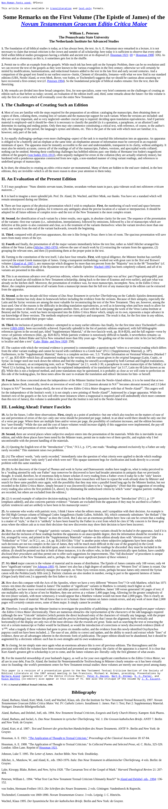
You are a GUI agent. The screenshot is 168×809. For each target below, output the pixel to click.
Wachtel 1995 (102, 267)
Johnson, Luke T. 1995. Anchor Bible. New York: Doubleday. (49, 757)
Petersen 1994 (55, 82)
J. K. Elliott (151, 682)
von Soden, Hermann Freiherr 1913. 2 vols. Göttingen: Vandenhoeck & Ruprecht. (71, 791)
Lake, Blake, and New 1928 (50, 342)
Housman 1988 (145, 56)
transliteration (61, 9)
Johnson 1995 (46, 567)
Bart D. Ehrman (122, 678)
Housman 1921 (119, 56)
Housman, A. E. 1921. (14, 741)
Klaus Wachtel (10, 682)
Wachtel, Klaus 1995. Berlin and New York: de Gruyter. (62, 804)
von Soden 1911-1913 (41, 156)
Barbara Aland (10, 678)
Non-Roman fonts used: (16, 3)
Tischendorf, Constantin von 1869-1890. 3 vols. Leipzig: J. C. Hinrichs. (61, 798)
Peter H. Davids (98, 678)
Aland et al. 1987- (23, 264)
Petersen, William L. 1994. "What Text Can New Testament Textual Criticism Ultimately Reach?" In (60, 782)
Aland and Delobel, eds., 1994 (138, 782)
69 (131, 56)
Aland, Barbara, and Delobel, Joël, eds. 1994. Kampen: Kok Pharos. (83, 716)
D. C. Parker (143, 678)
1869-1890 (17, 329)
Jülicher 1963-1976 (45, 248)
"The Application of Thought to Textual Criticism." (58, 741)
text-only (85, 9)
